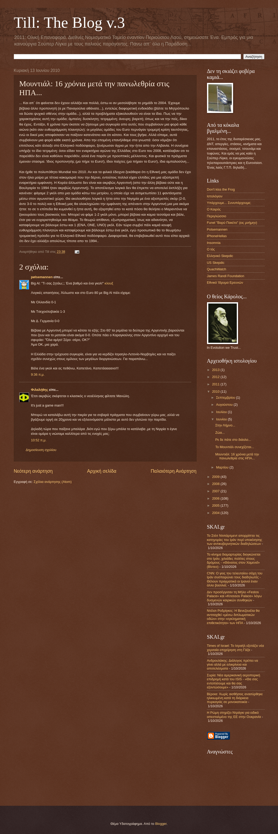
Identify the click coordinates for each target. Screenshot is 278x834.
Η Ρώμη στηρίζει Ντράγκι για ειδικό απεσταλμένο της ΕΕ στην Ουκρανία (234, 714)
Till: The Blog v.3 (69, 22)
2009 (216, 477)
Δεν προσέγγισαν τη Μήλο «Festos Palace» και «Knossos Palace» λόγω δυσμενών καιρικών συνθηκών (234, 596)
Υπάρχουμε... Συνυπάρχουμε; (229, 203)
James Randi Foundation (225, 276)
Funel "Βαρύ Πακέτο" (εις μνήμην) (232, 223)
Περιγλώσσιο (216, 216)
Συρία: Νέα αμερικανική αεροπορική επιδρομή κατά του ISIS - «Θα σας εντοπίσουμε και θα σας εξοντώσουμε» (233, 681)
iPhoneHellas (217, 236)
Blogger (161, 824)
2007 (216, 491)
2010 (216, 391)
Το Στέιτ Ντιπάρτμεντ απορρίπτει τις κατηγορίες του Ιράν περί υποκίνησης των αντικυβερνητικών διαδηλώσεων (234, 540)
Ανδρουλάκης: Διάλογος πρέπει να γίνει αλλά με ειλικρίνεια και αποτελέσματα (232, 665)
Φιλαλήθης (39, 390)
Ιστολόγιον (215, 196)
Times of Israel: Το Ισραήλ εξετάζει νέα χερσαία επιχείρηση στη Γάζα (235, 648)
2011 (216, 384)
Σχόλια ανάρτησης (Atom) (53, 482)
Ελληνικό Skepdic (220, 256)
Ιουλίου (222, 412)
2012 (216, 377)
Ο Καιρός (214, 209)
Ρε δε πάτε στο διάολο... (233, 440)
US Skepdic (215, 263)
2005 (216, 505)
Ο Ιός (211, 249)
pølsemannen (42, 277)
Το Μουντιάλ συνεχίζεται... (234, 447)
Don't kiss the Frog (221, 189)
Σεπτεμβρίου (226, 397)
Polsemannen (217, 229)
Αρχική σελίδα (101, 471)
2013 (216, 370)
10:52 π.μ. (38, 440)
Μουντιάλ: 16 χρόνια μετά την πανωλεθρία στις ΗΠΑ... (237, 456)
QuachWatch (216, 269)
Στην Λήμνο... (225, 425)
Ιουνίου (222, 419)
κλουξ (109, 283)
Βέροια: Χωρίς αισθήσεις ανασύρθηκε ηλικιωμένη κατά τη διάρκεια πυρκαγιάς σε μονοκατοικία (235, 698)
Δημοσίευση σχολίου (41, 450)
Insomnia (214, 243)
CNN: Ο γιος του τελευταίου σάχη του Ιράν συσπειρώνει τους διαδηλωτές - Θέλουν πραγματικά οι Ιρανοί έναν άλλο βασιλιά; (235, 579)
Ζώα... (220, 433)
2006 (216, 498)
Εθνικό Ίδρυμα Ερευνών (225, 282)
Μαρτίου (222, 467)
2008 (216, 484)
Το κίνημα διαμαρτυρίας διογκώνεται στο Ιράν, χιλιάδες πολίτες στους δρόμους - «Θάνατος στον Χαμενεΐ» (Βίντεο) (234, 560)
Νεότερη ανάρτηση (33, 471)
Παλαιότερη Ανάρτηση (173, 471)
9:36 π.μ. (38, 374)
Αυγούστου (225, 405)
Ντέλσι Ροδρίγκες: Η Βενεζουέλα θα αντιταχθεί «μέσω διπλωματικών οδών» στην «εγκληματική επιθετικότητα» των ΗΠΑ (233, 617)
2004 (216, 513)
